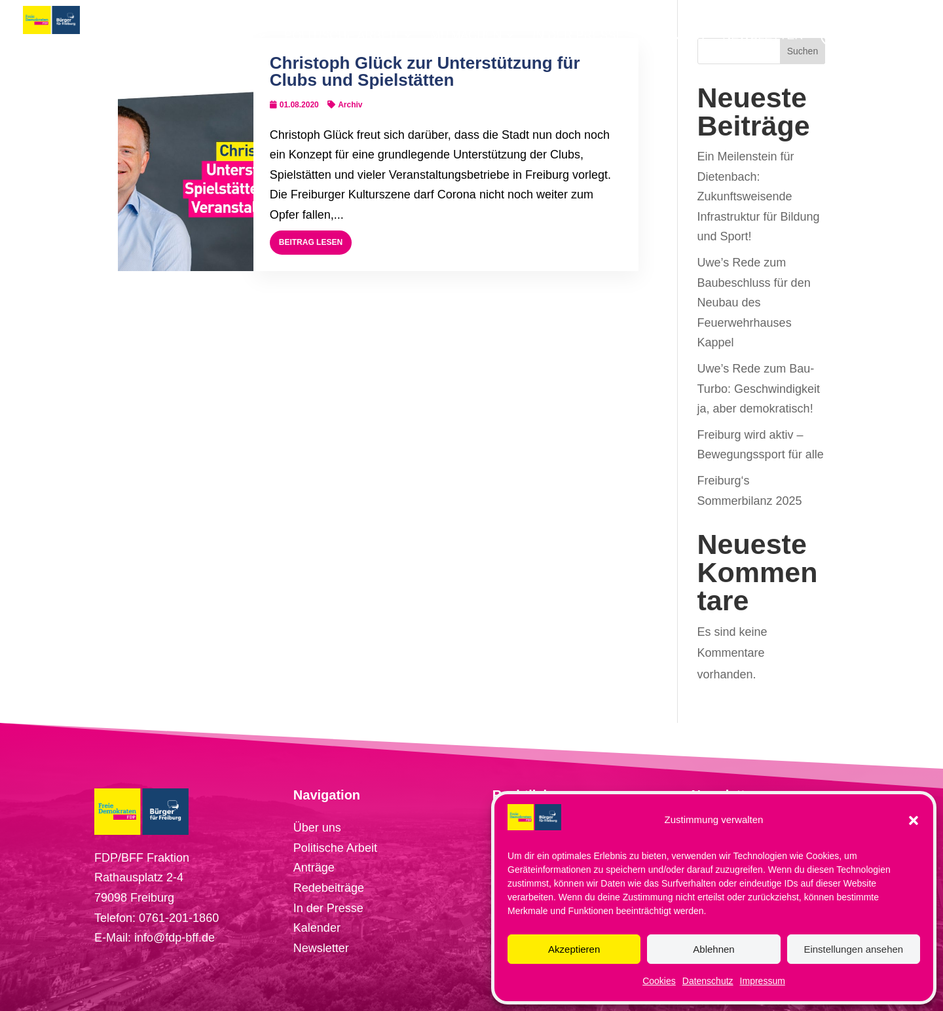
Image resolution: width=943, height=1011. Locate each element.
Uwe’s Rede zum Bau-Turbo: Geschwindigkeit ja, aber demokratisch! (758, 388)
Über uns (317, 827)
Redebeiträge (328, 887)
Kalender (317, 927)
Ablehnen (713, 949)
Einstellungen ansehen (853, 949)
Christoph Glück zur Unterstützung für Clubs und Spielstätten (425, 71)
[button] (913, 820)
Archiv (350, 104)
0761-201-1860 (179, 918)
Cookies (659, 981)
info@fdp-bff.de (174, 937)
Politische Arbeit (335, 848)
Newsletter (321, 948)
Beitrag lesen (310, 242)
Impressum (762, 981)
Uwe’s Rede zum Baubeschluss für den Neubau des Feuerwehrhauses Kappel (754, 302)
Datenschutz (707, 981)
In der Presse (328, 908)
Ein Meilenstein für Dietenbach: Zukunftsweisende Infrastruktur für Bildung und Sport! (758, 196)
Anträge (314, 867)
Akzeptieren (574, 949)
